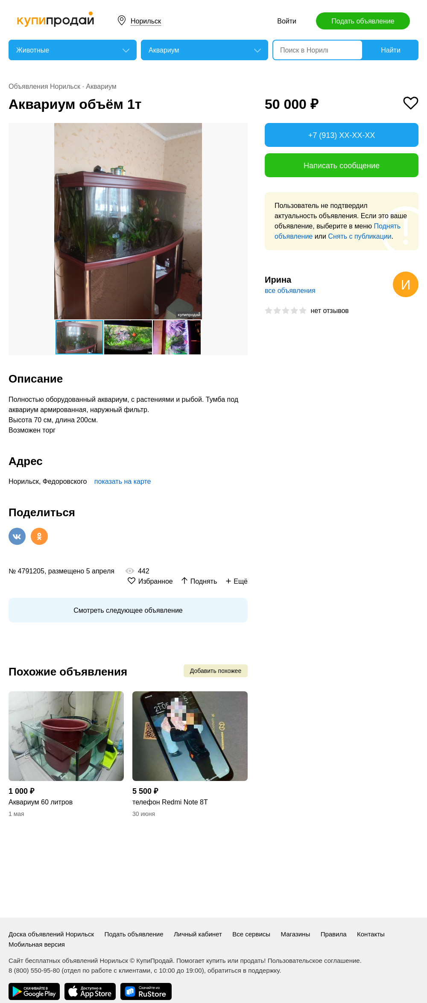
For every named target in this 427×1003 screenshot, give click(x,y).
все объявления (290, 290)
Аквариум (101, 86)
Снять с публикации (359, 236)
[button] (240, 130)
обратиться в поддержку (243, 970)
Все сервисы (251, 934)
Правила (334, 934)
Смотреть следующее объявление (127, 610)
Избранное (155, 581)
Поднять (203, 581)
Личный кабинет (198, 934)
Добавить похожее (215, 670)
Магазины (295, 934)
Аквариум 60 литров (41, 802)
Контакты (371, 934)
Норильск (146, 21)
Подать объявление (362, 21)
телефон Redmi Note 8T (170, 802)
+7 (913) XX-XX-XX (341, 135)
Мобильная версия (37, 944)
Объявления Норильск (44, 86)
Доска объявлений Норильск (51, 934)
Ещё (241, 581)
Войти (286, 21)
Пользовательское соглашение (314, 960)
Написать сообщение (342, 165)
